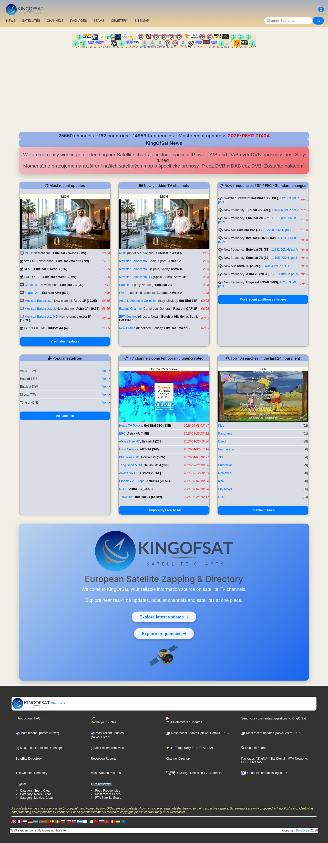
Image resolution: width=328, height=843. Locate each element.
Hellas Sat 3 (188, 316)
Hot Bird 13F (188, 301)
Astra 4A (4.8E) (138, 433)
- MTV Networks (296, 758)
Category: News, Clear (35, 794)
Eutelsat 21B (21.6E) (260, 218)
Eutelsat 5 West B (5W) (50, 269)
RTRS (123, 489)
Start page (38, 703)
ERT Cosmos (128, 316)
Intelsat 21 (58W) (153, 457)
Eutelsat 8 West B (176, 328)
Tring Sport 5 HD (130, 465)
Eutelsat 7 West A (169, 253)
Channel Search (263, 510)
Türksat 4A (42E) (59, 328)
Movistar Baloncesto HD (41, 316)
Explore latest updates (163, 617)
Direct (222, 441)
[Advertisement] (164, 90)
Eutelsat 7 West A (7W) (69, 253)
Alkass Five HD (129, 441)
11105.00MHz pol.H (284, 258)
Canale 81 (32, 285)
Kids (221, 425)
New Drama (127, 328)
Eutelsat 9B (163, 285)
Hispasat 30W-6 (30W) (262, 282)
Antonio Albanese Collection (138, 301)
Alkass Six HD (129, 473)
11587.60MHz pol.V (285, 210)
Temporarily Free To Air (164, 510)
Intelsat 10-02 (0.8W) (260, 238)
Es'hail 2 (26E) (152, 441)
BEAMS (99, 21)
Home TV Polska (130, 425)
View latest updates (65, 341)
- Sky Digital (276, 758)
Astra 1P (174, 261)
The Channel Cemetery (31, 773)
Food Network (128, 449)
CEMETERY (119, 21)
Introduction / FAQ (28, 718)
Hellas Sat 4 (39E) (156, 465)
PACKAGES (78, 21)
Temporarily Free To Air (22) (189, 748)
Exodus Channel (130, 308)
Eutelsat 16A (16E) (250, 230)
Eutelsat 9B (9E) (71, 285)
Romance (224, 473)
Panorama (225, 433)
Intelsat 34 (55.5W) (148, 497)
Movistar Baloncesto (38, 301)
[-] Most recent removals (107, 748)
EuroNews (225, 465)
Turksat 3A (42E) (258, 210)
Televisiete (126, 497)
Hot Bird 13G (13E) (264, 198)
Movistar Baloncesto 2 (40, 308)
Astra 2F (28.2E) (248, 266)
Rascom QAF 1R (185, 308)
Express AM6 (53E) (56, 293)
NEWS (10, 21)
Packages (248, 758)
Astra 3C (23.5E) (158, 481)
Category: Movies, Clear (36, 798)
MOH (28, 253)
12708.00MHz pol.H (278, 230)
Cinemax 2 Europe (132, 481)
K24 (220, 481)
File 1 (123, 293)
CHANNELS (55, 21)
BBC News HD (129, 457)
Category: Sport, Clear (35, 790)
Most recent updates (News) (37, 733)
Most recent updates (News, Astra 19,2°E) (272, 733)
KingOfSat (303, 830)
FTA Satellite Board (108, 798)
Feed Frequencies (107, 790)
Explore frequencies (164, 633)
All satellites (65, 416)
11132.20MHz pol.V (284, 249)
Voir (106, 371)
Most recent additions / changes (263, 299)
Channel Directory (178, 758)
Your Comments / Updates (184, 720)
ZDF (221, 457)
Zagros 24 (31, 293)
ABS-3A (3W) (149, 449)
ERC (122, 433)
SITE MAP (142, 21)
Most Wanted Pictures (106, 773)
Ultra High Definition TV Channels (194, 773)
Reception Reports (103, 758)
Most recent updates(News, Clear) (107, 735)
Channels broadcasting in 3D (263, 773)
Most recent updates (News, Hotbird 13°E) (197, 733)
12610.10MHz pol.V (284, 274)
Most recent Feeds (107, 794)
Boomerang (226, 449)
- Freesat (254, 762)
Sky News (225, 489)
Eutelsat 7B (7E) (257, 249)
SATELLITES (31, 21)
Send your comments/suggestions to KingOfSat (273, 718)
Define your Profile (103, 720)
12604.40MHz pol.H (275, 266)
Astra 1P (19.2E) (85, 301)
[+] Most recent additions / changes (39, 748)
